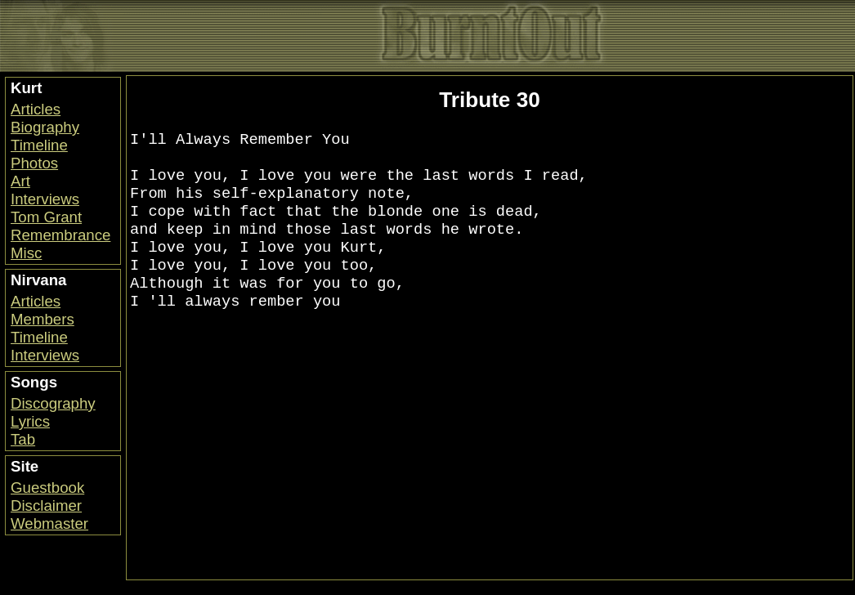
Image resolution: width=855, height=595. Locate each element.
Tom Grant (46, 217)
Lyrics (30, 421)
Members (42, 319)
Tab (23, 439)
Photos (34, 163)
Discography (53, 403)
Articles (35, 109)
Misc (26, 253)
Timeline (39, 145)
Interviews (45, 199)
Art (20, 181)
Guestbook (47, 487)
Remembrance (60, 235)
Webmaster (49, 523)
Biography (45, 127)
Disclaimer (46, 505)
